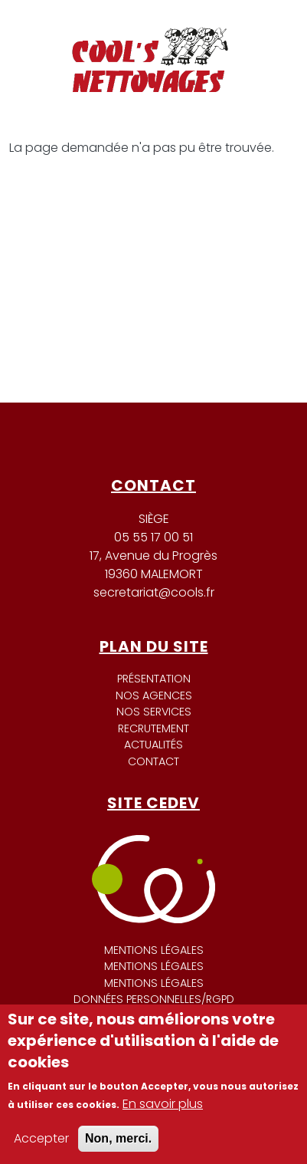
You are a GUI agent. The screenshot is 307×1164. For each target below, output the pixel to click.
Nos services (153, 711)
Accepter (41, 1138)
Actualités (153, 744)
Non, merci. (118, 1138)
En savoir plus (162, 1104)
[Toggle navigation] (263, 29)
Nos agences (154, 695)
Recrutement (153, 728)
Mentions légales (154, 950)
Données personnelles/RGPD (153, 999)
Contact (153, 761)
